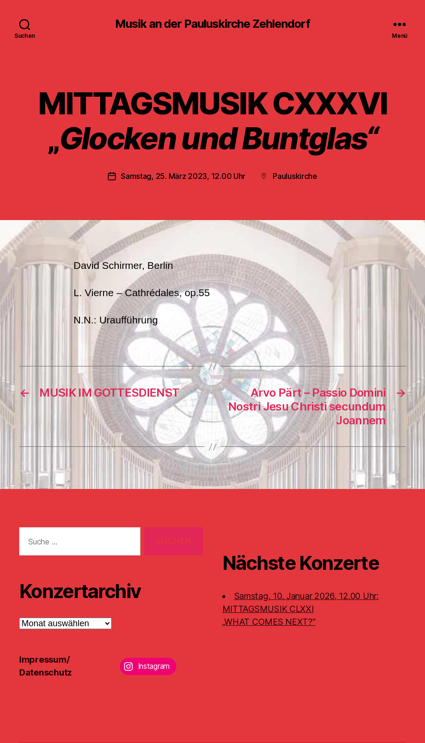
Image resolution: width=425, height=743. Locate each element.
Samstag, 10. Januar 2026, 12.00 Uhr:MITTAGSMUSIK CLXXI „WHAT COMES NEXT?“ (300, 609)
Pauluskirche (295, 176)
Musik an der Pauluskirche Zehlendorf (212, 24)
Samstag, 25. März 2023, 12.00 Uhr (183, 176)
